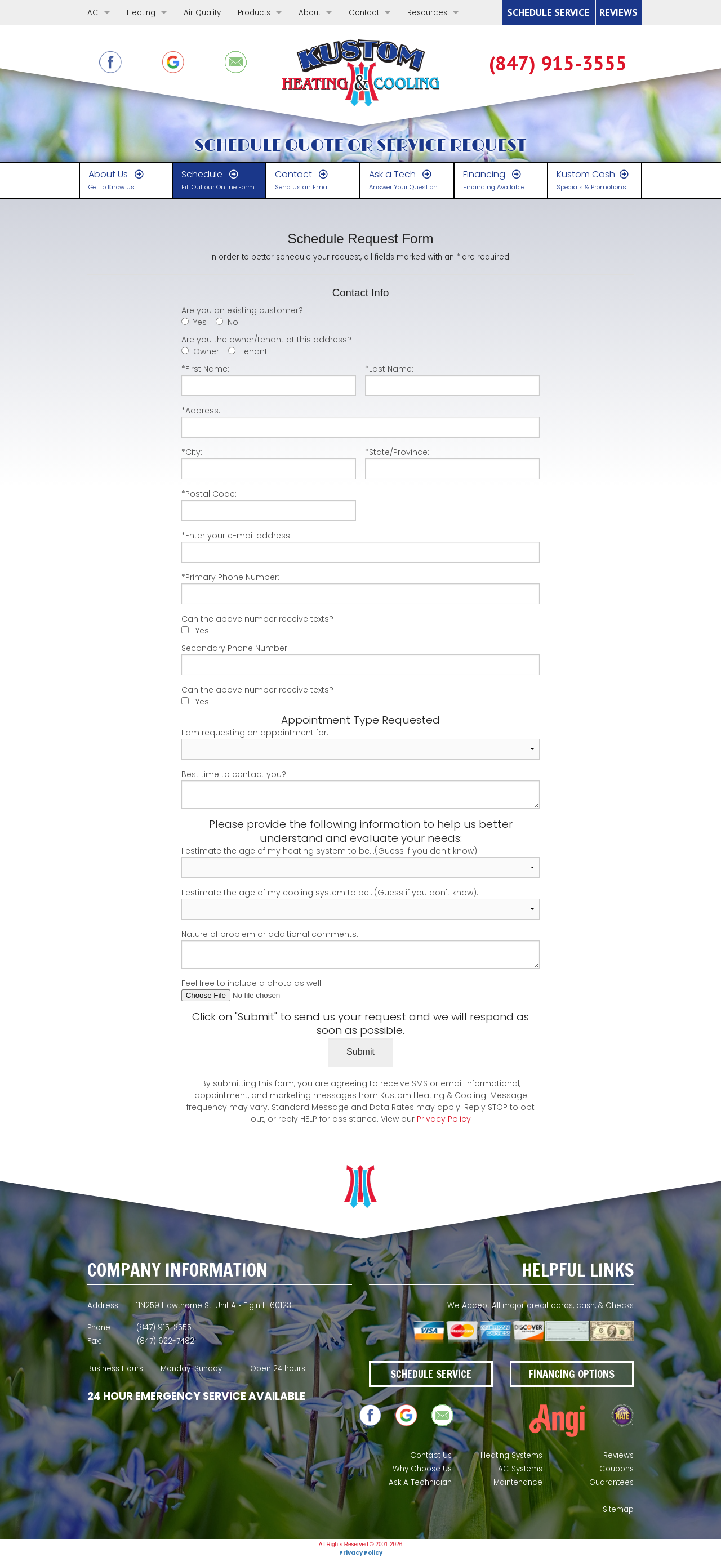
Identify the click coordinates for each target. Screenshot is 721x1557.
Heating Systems (511, 1455)
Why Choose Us (422, 1469)
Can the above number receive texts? (257, 618)
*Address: (360, 421)
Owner (206, 351)
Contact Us (431, 1455)
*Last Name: (452, 379)
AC (93, 12)
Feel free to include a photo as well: (360, 989)
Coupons (616, 1469)
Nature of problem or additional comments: (360, 949)
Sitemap (618, 1509)
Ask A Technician (420, 1482)
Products (254, 12)
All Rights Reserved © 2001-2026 (361, 1544)
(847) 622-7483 (558, 63)
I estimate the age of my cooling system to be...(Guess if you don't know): (360, 903)
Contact (364, 12)
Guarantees (611, 1482)
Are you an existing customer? (242, 310)
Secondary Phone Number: (360, 659)
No (233, 322)
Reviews (618, 1455)
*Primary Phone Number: (360, 588)
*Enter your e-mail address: (360, 546)
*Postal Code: (268, 504)
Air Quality (202, 12)
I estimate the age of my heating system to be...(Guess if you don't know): (360, 861)
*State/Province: (452, 463)
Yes (200, 322)
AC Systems (520, 1469)
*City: (268, 463)
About (310, 12)
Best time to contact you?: (360, 789)
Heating (141, 12)
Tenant (254, 351)
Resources (427, 12)
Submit (360, 1051)
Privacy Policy (444, 1119)
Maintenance (517, 1482)
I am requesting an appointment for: (360, 743)
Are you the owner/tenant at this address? (266, 339)
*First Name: (268, 379)
